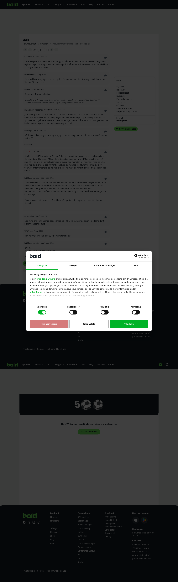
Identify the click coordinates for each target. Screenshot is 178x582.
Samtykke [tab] (42, 265)
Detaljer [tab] (73, 265)
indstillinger (36, 292)
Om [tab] (136, 265)
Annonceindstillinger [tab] (104, 265)
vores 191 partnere (45, 279)
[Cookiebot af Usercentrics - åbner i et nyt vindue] (136, 256)
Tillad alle (129, 324)
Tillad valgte (89, 324)
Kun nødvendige (49, 324)
